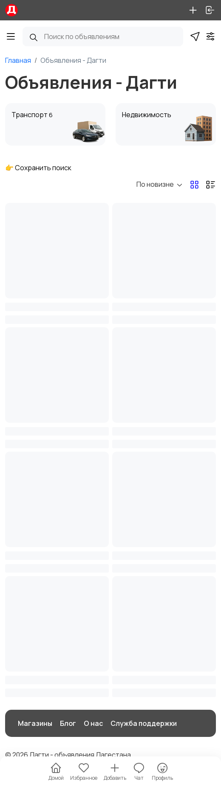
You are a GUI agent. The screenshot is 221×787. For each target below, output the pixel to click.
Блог (68, 723)
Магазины (35, 723)
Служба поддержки (143, 723)
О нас (93, 723)
